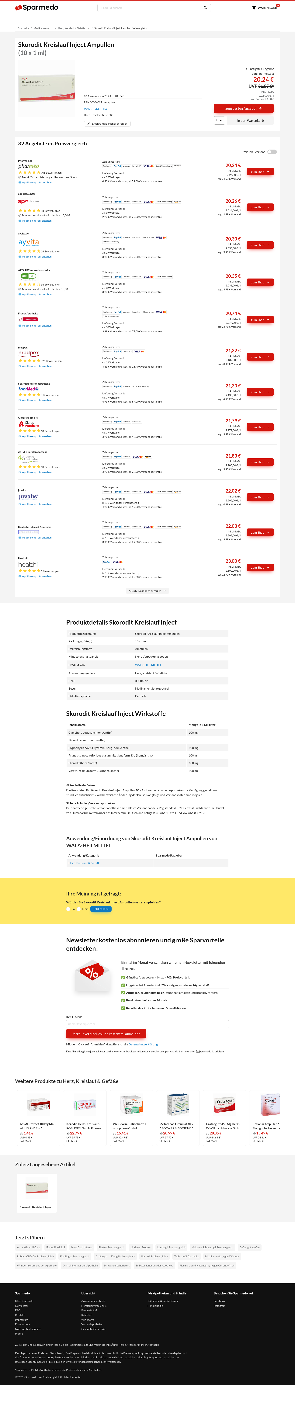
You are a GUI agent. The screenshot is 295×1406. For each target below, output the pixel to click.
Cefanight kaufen (250, 1247)
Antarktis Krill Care (28, 1247)
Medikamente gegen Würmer (222, 1256)
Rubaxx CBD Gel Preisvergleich (35, 1256)
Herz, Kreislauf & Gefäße (84, 863)
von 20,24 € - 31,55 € (104, 95)
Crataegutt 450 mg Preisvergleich (115, 1256)
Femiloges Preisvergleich (74, 1256)
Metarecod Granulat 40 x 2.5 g (177, 1123)
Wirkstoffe (87, 1319)
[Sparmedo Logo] (37, 8)
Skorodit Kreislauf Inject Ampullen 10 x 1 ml (37, 1207)
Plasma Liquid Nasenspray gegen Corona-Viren (206, 1265)
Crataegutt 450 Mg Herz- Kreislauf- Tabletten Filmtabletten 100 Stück (224, 1123)
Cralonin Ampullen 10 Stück (271, 1123)
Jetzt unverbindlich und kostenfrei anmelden (106, 1033)
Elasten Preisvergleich (111, 1247)
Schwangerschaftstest (117, 1265)
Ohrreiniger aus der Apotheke (80, 1265)
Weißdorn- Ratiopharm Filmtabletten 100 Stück (131, 1123)
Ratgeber (86, 1314)
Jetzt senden (101, 908)
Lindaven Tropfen (141, 1247)
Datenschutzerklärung (143, 1044)
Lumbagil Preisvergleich (171, 1247)
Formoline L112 (55, 1247)
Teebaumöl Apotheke (186, 1256)
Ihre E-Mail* (74, 1016)
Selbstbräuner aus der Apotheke (154, 1265)
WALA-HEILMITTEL (95, 108)
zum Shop (260, 171)
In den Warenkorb (250, 120)
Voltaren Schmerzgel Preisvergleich (212, 1247)
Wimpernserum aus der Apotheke (37, 1265)
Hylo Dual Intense (81, 1247)
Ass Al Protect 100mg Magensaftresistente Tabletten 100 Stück (38, 1123)
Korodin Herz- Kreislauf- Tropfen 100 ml (84, 1123)
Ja (73, 908)
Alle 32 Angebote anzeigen (147, 590)
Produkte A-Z (89, 1310)
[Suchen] (204, 7)
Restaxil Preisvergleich (154, 1256)
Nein (85, 908)
